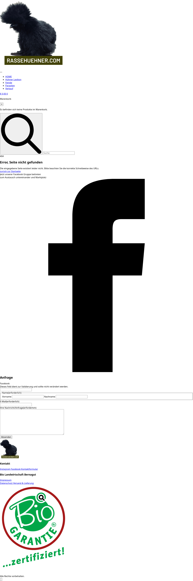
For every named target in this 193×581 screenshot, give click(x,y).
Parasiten (10, 85)
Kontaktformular (29, 469)
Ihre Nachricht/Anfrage (18, 407)
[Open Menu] (1, 72)
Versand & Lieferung (23, 483)
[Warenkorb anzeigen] (4, 93)
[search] (21, 134)
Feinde (8, 82)
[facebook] (96, 371)
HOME (8, 76)
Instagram (5, 469)
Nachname (49, 396)
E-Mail (9, 401)
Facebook (5, 383)
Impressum (6, 480)
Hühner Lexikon (13, 79)
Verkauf (9, 88)
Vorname (6, 396)
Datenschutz (6, 483)
